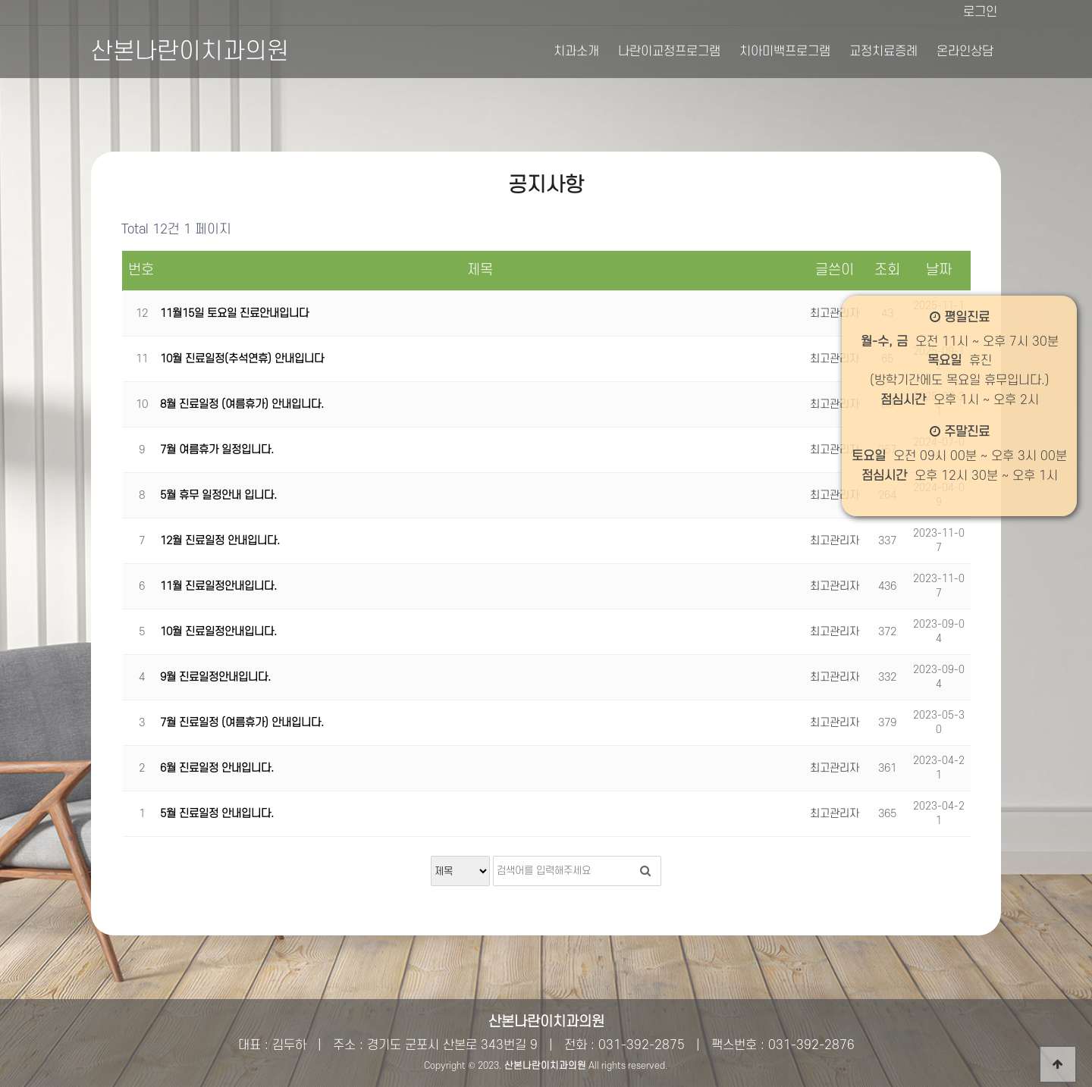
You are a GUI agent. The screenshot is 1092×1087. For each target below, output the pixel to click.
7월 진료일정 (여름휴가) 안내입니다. (242, 722)
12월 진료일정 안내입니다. (220, 540)
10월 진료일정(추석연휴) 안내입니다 (242, 358)
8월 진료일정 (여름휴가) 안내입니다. (242, 404)
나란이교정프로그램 (669, 51)
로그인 (980, 12)
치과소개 (576, 51)
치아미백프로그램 (784, 51)
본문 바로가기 (0, 0)
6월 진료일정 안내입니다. (217, 768)
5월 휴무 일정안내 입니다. (218, 495)
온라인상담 (965, 51)
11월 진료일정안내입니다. (218, 586)
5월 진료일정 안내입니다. (217, 813)
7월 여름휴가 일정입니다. (217, 449)
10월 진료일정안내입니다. (218, 631)
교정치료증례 (883, 51)
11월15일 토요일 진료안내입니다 (234, 313)
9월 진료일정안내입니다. (215, 677)
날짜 (939, 270)
